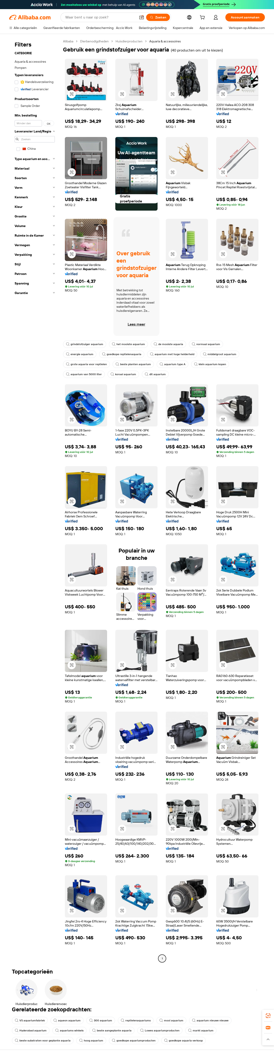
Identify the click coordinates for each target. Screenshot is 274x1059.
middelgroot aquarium (219, 354)
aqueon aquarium (67, 1020)
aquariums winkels (69, 1030)
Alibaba (68, 41)
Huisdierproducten (129, 41)
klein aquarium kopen (210, 364)
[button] (141, 17)
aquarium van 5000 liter (84, 374)
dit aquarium (155, 374)
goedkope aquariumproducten (133, 1040)
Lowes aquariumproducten (159, 1030)
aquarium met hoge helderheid (172, 354)
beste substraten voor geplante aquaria (43, 1040)
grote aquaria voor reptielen (86, 364)
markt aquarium (200, 1030)
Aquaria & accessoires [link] (165, 41)
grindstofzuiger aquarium (84, 344)
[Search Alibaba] (100, 17)
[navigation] (35, 500)
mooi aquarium (171, 1020)
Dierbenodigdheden (94, 41)
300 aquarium (100, 1020)
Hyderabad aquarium (31, 1030)
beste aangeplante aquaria (112, 1030)
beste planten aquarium (133, 364)
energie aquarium (79, 354)
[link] (268, 1016)
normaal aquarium (206, 344)
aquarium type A (172, 364)
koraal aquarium (123, 374)
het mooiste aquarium (128, 344)
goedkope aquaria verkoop (183, 1040)
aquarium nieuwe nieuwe (210, 1020)
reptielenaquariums (136, 1020)
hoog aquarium (91, 1040)
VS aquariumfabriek (30, 1020)
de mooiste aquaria (168, 344)
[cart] (203, 18)
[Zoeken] (158, 17)
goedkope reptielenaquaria (121, 354)
